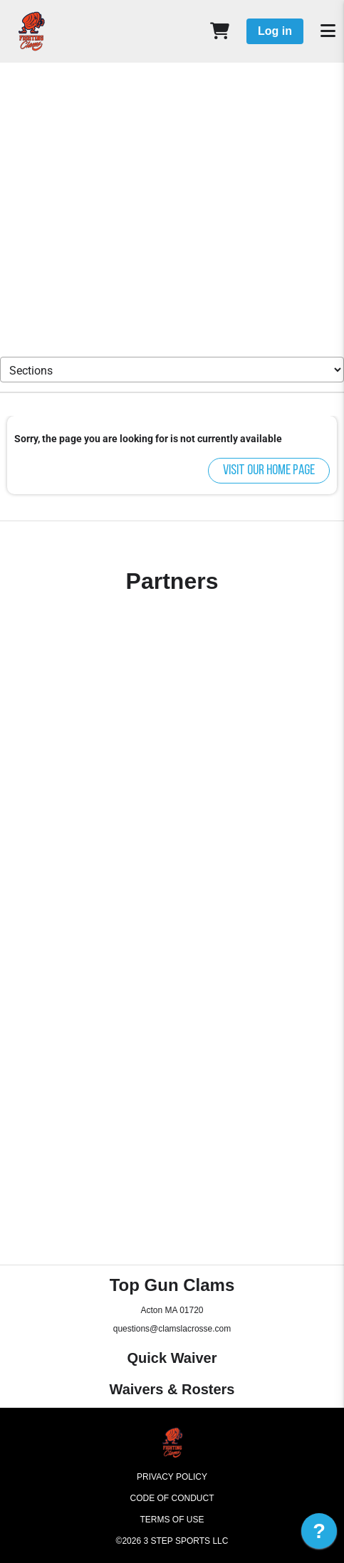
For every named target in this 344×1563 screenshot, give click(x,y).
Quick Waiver (172, 1358)
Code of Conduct (172, 1498)
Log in (275, 31)
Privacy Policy (172, 1477)
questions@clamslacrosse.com (172, 1329)
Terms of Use (172, 1520)
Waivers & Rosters (172, 1389)
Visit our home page (269, 471)
